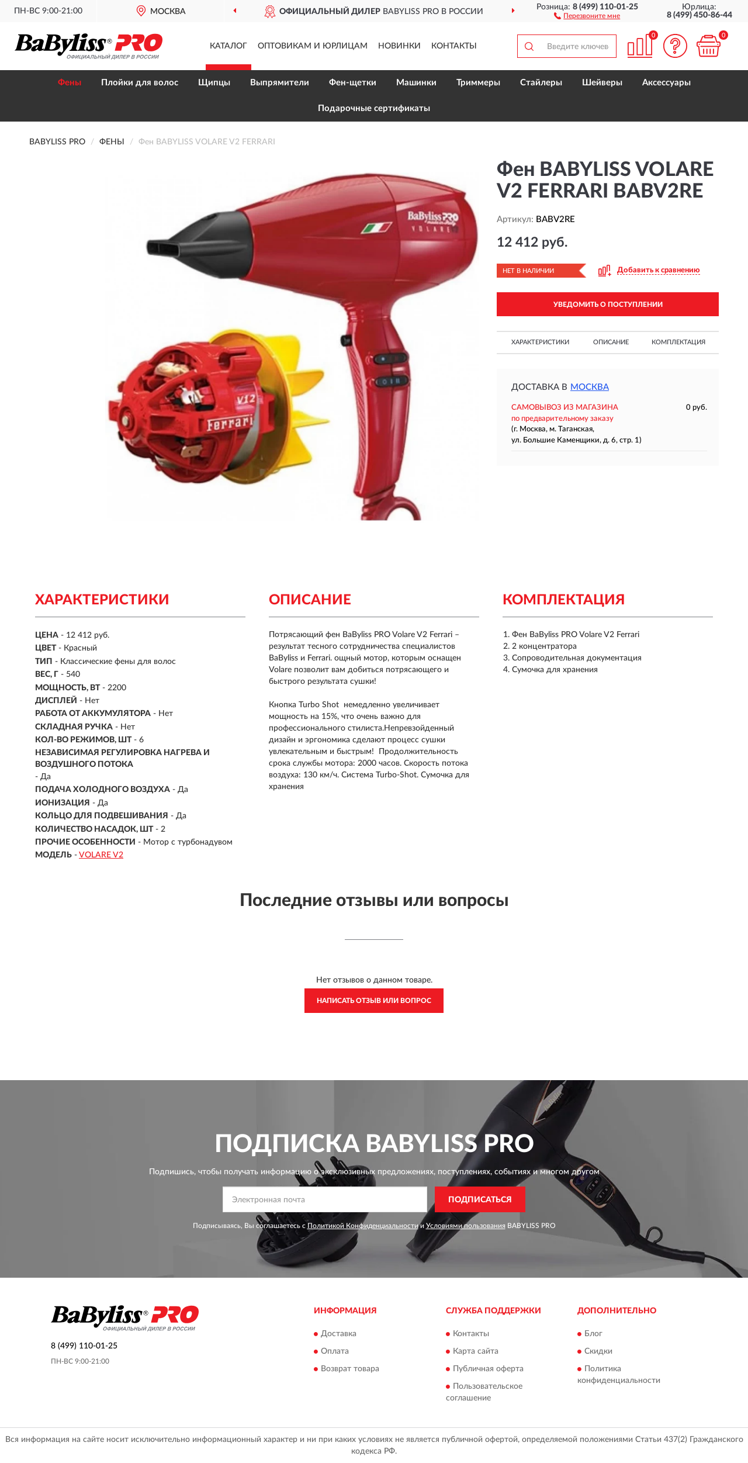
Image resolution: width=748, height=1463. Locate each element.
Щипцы (214, 82)
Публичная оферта (488, 1369)
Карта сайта (475, 1351)
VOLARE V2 (101, 855)
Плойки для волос (139, 82)
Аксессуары (666, 82)
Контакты (454, 46)
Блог (593, 1334)
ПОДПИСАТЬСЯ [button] (480, 1200)
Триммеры (478, 82)
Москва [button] (589, 387)
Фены (69, 82)
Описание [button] (611, 342)
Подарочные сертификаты (374, 108)
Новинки (399, 46)
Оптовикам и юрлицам (313, 46)
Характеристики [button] (540, 342)
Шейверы (602, 82)
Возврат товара (350, 1369)
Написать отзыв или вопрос (374, 1000)
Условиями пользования (465, 1225)
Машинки (416, 82)
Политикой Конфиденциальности (362, 1225)
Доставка (338, 1334)
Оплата (335, 1351)
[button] (587, 15)
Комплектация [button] (678, 342)
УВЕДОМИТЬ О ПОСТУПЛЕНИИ (608, 304)
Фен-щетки (352, 82)
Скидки (598, 1351)
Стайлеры (541, 82)
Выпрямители (279, 82)
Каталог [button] (228, 46)
